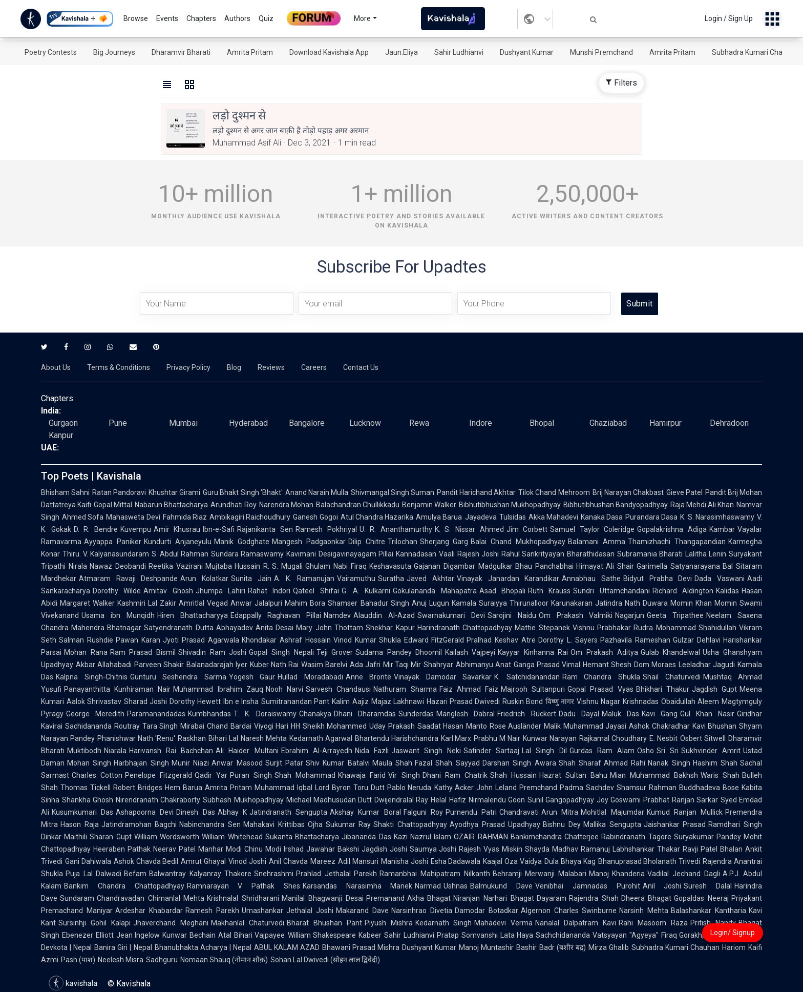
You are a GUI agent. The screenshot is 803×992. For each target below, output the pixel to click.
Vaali (447, 554)
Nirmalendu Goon (497, 800)
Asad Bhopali (502, 591)
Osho (645, 751)
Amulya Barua (439, 517)
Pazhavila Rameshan (635, 640)
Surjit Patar (284, 763)
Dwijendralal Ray (401, 800)
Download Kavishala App (329, 52)
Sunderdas (416, 714)
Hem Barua (183, 787)
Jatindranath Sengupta (288, 812)
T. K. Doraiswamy (265, 714)
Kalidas (727, 591)
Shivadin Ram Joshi (212, 652)
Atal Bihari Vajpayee (251, 935)
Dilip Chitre (366, 542)
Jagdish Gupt (714, 689)
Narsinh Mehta (643, 910)
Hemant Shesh (607, 664)
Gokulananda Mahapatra (434, 591)
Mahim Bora (305, 603)
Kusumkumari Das (82, 812)
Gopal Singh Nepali (281, 652)
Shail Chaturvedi (672, 677)
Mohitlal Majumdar (612, 812)
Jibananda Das (366, 837)
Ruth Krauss (549, 591)
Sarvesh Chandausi (338, 689)
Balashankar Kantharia (708, 910)
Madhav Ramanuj (581, 849)
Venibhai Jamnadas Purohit (587, 886)
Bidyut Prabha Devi (657, 578)
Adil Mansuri (358, 861)
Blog (234, 367)
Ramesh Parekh (212, 910)
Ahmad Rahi (624, 763)
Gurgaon (63, 423)
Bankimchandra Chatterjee (555, 837)
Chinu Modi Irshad (274, 849)
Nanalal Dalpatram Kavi (575, 923)
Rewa (419, 423)
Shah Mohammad (304, 775)
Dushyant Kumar (527, 52)
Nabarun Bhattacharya (171, 505)
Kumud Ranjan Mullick (685, 812)
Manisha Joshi (404, 861)
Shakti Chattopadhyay (410, 824)
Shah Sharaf (580, 763)
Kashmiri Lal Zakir (146, 603)
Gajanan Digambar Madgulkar (463, 566)
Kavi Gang (660, 714)
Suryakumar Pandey (707, 837)
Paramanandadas (156, 714)
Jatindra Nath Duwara (631, 603)
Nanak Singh (669, 763)
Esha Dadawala (456, 861)
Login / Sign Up (729, 18)
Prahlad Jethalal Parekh (336, 874)
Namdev (337, 615)
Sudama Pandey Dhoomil (398, 652)
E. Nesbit (663, 738)
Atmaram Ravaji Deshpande (128, 578)
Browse (135, 18)
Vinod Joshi (247, 861)
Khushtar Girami (174, 492)
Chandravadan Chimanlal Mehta (150, 898)
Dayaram (551, 898)
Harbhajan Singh (141, 763)
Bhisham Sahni (65, 492)
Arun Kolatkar (204, 578)
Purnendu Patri (471, 812)
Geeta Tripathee (675, 615)
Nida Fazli (372, 751)
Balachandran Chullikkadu (357, 505)
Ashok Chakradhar (659, 726)
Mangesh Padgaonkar (309, 542)
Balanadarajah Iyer (216, 664)
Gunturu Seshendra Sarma (178, 677)
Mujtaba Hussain (233, 566)
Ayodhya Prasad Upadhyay (495, 824)
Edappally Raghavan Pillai (276, 615)
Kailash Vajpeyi (470, 652)
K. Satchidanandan (527, 677)
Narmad (428, 886)
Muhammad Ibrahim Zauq (218, 689)
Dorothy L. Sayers (568, 640)
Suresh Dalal (708, 886)
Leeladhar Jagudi (707, 664)
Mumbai (183, 423)
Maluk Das (620, 714)
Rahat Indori (269, 591)
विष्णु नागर (559, 701)
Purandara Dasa (651, 517)
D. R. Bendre (96, 529)
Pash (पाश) (78, 960)
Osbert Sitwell (703, 738)
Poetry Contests (51, 52)
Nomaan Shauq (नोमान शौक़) (224, 960)
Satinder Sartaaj (491, 751)
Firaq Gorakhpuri (688, 935)
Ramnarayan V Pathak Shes (243, 886)
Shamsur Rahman (647, 787)
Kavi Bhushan (714, 726)
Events (167, 18)
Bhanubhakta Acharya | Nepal (203, 947)
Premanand (385, 898)
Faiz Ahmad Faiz (468, 689)
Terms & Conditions (118, 367)
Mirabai (192, 726)
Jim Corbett (527, 529)
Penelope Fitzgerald (158, 775)
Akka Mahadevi (553, 517)
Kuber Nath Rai (274, 664)
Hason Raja (79, 824)
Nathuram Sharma (404, 689)
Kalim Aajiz (350, 701)
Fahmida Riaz (185, 517)
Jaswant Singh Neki (426, 751)
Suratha (391, 578)
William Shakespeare (322, 935)
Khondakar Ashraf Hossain (286, 640)
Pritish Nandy (713, 923)
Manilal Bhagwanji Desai (322, 898)
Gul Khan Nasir (707, 714)
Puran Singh (251, 775)
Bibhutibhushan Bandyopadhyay (615, 505)
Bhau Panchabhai (544, 566)
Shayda (537, 849)
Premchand (538, 787)
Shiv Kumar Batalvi (338, 763)
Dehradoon (729, 423)
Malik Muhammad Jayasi (585, 726)
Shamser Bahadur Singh (368, 603)
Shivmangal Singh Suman (392, 492)
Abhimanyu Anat (483, 664)
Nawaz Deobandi (118, 566)
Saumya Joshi (433, 849)
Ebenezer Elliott (88, 935)
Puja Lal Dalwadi (93, 874)
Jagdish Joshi (384, 849)
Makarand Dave (362, 910)
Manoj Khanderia (617, 874)
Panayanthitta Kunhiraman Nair (117, 689)
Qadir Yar (211, 775)
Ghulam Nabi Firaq (336, 566)
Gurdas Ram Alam (602, 751)
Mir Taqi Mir (402, 664)
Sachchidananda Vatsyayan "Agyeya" (597, 935)
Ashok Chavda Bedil (146, 861)
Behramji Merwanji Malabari (539, 874)
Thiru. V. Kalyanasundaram (105, 554)
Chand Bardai (229, 726)
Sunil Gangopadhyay (560, 800)
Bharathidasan (591, 554)
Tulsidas (512, 517)
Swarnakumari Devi (451, 615)
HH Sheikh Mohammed (329, 726)
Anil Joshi (662, 886)
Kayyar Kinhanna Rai (533, 652)
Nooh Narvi (284, 689)
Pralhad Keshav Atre (501, 640)
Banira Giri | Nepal (123, 947)
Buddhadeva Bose (709, 787)
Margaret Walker (87, 603)
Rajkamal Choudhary (613, 738)
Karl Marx (456, 738)
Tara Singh (160, 726)
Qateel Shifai (316, 591)
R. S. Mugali (283, 566)
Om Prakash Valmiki (576, 615)
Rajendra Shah (594, 898)
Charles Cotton (97, 775)
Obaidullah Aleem (690, 701)
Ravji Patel (700, 849)
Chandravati (519, 812)
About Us (56, 367)
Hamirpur (665, 423)
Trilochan (402, 542)
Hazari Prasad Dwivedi (463, 701)
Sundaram (77, 898)
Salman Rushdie (86, 640)
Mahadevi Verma (503, 923)
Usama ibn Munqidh (118, 615)
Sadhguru (162, 960)
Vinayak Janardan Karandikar (508, 578)
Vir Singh (403, 775)
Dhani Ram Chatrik (455, 775)
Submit (639, 303)
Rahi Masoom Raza (653, 923)
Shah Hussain (513, 775)
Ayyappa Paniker (112, 542)
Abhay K (232, 812)
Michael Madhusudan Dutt (329, 800)
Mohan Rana (86, 652)
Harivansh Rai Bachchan (171, 751)
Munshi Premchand (601, 52)
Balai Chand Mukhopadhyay (518, 542)
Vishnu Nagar (598, 701)
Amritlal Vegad (203, 603)
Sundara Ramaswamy (247, 554)
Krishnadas (641, 701)
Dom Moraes (655, 664)
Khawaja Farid (362, 775)
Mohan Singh (89, 763)
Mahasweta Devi (133, 517)
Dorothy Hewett (195, 701)
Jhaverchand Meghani (170, 923)
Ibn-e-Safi (219, 529)
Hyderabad (248, 423)
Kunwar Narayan (550, 738)
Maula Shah (392, 763)
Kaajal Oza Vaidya (512, 861)
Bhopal (542, 423)
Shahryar (438, 664)
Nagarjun (629, 615)
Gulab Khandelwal (671, 652)
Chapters (201, 18)
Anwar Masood (237, 763)
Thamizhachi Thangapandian (677, 542)
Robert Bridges (137, 787)
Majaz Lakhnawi (397, 701)
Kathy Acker (454, 787)
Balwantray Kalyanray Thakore (200, 874)
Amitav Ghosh (168, 591)
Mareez (322, 861)
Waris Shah (720, 775)
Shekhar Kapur (390, 628)
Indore (480, 423)
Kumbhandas (209, 714)
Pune (118, 423)
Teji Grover (334, 652)
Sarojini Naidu (512, 615)
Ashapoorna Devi (145, 812)
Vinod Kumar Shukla (367, 640)
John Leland (496, 787)
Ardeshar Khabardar (149, 910)
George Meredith (95, 714)
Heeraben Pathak (122, 849)
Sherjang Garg (444, 542)
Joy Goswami (619, 800)
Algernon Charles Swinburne (569, 910)
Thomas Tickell (85, 787)
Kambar (722, 529)
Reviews (271, 367)
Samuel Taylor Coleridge (592, 529)
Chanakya (315, 714)
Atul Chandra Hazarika (377, 517)
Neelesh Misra (120, 960)
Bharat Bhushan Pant (324, 923)
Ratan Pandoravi (119, 492)
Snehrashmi (273, 874)
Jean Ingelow (138, 935)
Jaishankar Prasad (675, 824)
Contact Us (360, 367)
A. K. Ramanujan (304, 578)
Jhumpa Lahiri (220, 591)
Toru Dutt (369, 787)
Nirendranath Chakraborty (158, 800)
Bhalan (731, 849)
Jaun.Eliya (401, 52)
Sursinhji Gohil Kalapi (94, 923)
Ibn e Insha (241, 701)
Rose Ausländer (516, 726)
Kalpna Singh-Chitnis (92, 677)
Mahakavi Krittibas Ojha (283, 824)
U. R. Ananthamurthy (396, 529)
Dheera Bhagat (646, 898)
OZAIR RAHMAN (481, 837)
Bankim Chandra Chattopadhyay (124, 886)
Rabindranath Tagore (636, 837)
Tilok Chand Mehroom (553, 492)
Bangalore (307, 423)
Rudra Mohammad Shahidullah (684, 628)
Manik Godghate (241, 542)
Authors (237, 18)
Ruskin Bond (522, 701)
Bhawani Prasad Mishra (360, 947)
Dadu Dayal (579, 714)
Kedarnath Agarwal (320, 738)
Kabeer (370, 935)
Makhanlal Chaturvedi (247, 923)
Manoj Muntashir (486, 947)
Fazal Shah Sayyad (447, 763)
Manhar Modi (220, 849)
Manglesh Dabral (465, 714)
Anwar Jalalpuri (256, 603)
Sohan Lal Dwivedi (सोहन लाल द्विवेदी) (325, 960)
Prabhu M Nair (497, 738)
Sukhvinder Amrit (711, 751)
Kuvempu (135, 529)
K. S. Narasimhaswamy (717, 517)
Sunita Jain (251, 578)
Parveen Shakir (159, 664)
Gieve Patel (684, 492)
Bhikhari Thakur (662, 689)
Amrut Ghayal (203, 861)
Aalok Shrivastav (94, 701)
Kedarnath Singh (443, 923)
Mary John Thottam (329, 628)
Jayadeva (481, 517)
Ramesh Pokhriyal (326, 529)
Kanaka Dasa (602, 517)
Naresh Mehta (264, 738)
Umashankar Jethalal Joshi (288, 910)
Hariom (734, 947)
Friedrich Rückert (526, 714)
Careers (314, 367)
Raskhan (192, 738)
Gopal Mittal (113, 505)
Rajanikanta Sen (265, 529)
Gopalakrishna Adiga (672, 529)
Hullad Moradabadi (310, 677)
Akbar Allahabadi (104, 664)
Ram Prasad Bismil (143, 652)
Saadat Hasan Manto (452, 726)
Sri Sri (668, 751)
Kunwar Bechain (189, 935)
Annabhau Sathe (591, 578)
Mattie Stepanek (542, 628)
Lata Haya (517, 935)
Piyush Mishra (389, 923)
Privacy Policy (188, 367)
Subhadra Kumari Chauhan (755, 52)
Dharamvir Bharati (181, 52)
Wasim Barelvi (324, 664)
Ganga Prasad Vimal (547, 664)
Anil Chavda (288, 861)
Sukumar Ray (348, 824)
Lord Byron (333, 787)
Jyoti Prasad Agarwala (201, 640)
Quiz (266, 18)
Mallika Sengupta (612, 824)
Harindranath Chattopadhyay (464, 628)
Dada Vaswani (719, 578)
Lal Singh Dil (544, 751)
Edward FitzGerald (434, 640)
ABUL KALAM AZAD (287, 947)
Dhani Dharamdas (365, 714)
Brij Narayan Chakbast (628, 492)
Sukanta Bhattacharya (302, 837)
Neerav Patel (174, 849)
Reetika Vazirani (176, 566)
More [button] (362, 18)
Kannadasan (416, 554)
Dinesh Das (195, 812)
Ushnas (455, 886)
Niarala (115, 751)
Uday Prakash (392, 726)
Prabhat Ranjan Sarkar (680, 800)
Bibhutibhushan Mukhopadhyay (510, 505)
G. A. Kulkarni (366, 591)
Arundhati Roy (233, 505)
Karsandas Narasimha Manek (358, 886)
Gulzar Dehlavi (697, 640)
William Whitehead (232, 837)
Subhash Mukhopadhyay (243, 800)
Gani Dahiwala (88, 861)
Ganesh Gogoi (315, 517)
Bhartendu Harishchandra (396, 738)
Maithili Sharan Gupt (98, 837)
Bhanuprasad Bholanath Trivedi (649, 861)
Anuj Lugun (430, 603)
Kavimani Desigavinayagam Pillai (339, 554)
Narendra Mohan (286, 505)
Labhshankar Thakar (646, 849)
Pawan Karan (138, 640)
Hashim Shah (715, 763)
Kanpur (61, 435)
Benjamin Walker (429, 505)
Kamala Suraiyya (479, 603)
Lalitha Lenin (705, 554)
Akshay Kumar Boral (365, 812)
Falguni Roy (423, 812)
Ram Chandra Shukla (601, 677)
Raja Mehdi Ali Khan (702, 505)
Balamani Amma (596, 542)
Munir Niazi (190, 763)
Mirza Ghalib (608, 947)
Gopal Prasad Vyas (600, 689)
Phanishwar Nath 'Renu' (136, 738)
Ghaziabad (608, 423)
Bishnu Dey (562, 824)
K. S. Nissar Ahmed (469, 529)
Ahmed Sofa (82, 517)
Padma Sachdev (587, 787)
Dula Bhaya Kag (570, 861)
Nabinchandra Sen (210, 824)
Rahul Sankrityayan (532, 554)
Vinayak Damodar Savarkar (443, 677)
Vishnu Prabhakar (602, 628)
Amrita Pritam (250, 52)
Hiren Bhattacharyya (192, 615)
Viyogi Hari (271, 726)
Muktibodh (84, 751)
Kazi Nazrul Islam (423, 837)
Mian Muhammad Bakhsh (654, 775)
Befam (135, 874)
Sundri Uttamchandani (611, 591)
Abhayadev (234, 628)
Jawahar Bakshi (332, 849)
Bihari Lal (223, 738)
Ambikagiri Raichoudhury (249, 517)
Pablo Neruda (409, 787)
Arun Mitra (559, 812)
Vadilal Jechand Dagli (683, 874)
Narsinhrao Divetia (421, 910)
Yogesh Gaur (252, 677)
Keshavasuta (390, 566)
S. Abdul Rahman (180, 554)
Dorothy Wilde (117, 591)
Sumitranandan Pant (295, 701)
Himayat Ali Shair (605, 566)
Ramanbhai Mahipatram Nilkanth (434, 874)
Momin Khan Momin (703, 603)
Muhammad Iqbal (283, 787)
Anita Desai (274, 628)
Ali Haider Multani (247, 751)
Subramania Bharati (650, 554)
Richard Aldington (682, 591)
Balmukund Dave (501, 886)
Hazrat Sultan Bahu (573, 775)
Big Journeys (114, 52)
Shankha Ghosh (87, 800)
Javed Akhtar (430, 578)
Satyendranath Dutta (178, 628)
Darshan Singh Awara (519, 763)
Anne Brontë (369, 677)
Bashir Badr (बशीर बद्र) (550, 947)
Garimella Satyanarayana (678, 566)
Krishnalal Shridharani (243, 898)
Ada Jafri (365, 664)
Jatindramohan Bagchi (139, 824)
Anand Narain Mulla (316, 492)
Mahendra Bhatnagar (106, 628)
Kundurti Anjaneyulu (178, 542)
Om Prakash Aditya (604, 652)
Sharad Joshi (145, 701)
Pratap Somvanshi (467, 935)
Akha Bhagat (429, 898)
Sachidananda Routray (102, 726)
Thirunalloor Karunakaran (551, 603)
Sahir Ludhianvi (458, 52)
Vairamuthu (356, 578)
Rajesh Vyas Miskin (490, 849)
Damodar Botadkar (486, 910)
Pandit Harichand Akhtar (476, 492)
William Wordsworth (166, 837)
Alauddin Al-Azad (384, 615)
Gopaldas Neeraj (701, 898)
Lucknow (365, 423)
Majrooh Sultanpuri (533, 689)
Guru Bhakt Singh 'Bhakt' (242, 492)
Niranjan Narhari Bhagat (493, 898)
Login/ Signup (732, 932)
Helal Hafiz (448, 800)
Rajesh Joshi (478, 554)
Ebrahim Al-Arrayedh (316, 751)
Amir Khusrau (177, 529)
